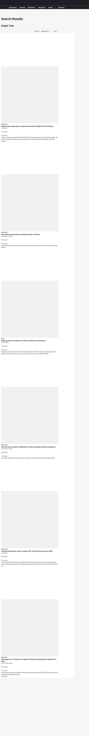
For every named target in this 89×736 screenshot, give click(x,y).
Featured (22, 7)
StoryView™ (42, 7)
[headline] (29, 126)
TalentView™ (32, 7)
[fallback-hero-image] (29, 78)
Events (50, 7)
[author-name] (29, 128)
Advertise (61, 7)
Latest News (13, 7)
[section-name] (4, 124)
